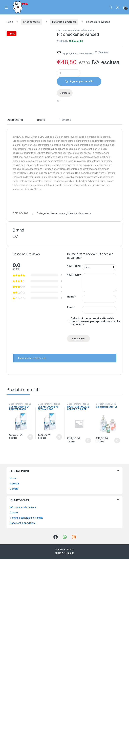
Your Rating (73, 443)
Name (71, 474)
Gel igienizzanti (103, 582)
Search (110, 7)
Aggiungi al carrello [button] (30, 615)
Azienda (14, 661)
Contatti (14, 666)
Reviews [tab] (65, 297)
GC (58, 101)
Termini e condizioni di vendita (26, 695)
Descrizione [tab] (15, 297)
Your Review (74, 452)
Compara (103, 52)
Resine (28, 582)
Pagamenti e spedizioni (22, 700)
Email (71, 485)
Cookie (14, 690)
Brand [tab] (41, 297)
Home (10, 21)
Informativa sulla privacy (23, 685)
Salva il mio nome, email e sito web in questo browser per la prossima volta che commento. (95, 499)
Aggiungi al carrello (81, 81)
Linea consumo (31, 21)
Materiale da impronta (64, 21)
